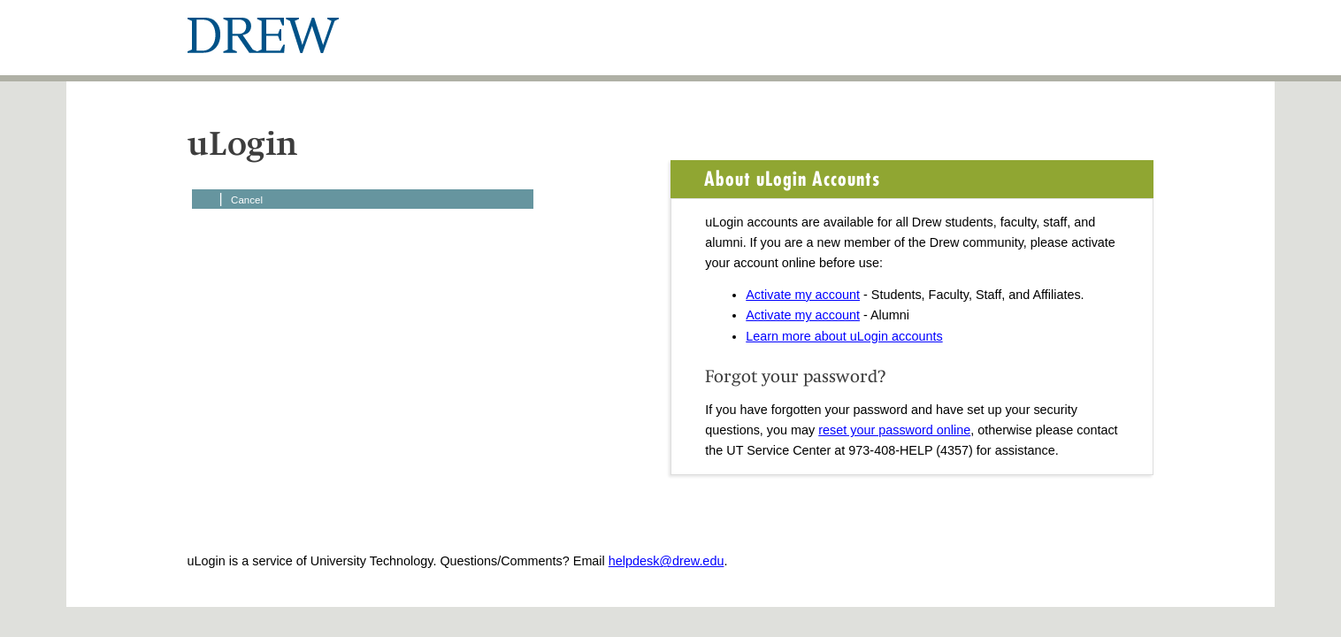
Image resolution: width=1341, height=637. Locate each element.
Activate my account (803, 295)
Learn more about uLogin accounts (844, 336)
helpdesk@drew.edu (666, 561)
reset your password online (894, 430)
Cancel (247, 200)
